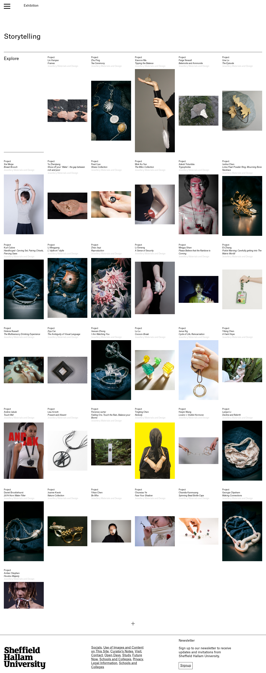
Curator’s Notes (121, 651)
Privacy (138, 659)
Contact (97, 655)
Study (126, 655)
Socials (96, 647)
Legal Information (104, 663)
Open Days (112, 655)
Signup (185, 665)
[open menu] (7, 6)
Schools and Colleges (115, 659)
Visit (138, 651)
